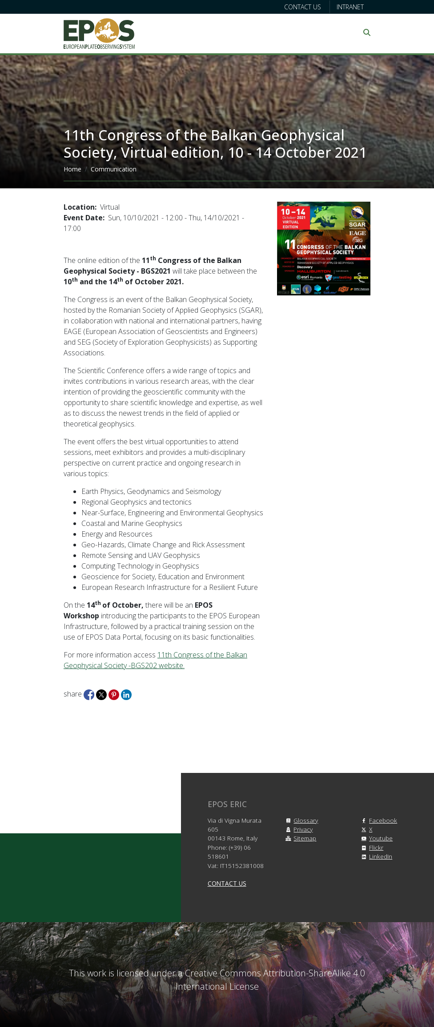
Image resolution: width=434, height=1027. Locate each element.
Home (72, 169)
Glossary (300, 820)
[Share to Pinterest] (114, 694)
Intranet (350, 7)
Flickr (370, 847)
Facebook (377, 820)
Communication (114, 169)
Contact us (302, 7)
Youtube (375, 838)
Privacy (298, 829)
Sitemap (299, 838)
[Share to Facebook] (90, 694)
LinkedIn (375, 856)
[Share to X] (102, 694)
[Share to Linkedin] (126, 694)
